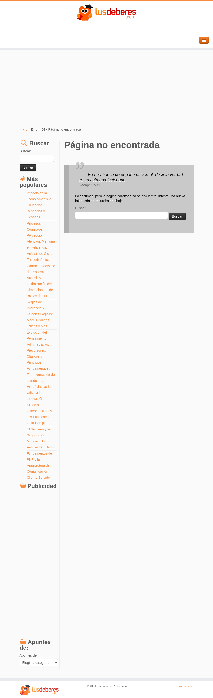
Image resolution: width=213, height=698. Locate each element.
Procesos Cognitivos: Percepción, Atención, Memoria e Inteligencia (41, 235)
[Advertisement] (106, 88)
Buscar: (25, 151)
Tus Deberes (104, 686)
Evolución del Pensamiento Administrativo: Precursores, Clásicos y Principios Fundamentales (38, 350)
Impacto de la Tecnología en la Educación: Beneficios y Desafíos (39, 205)
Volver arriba (186, 686)
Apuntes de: (29, 655)
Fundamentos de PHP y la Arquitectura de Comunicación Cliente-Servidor (39, 465)
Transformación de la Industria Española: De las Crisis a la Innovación (41, 387)
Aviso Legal (120, 686)
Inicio (24, 129)
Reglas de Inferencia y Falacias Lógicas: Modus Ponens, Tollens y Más (40, 314)
